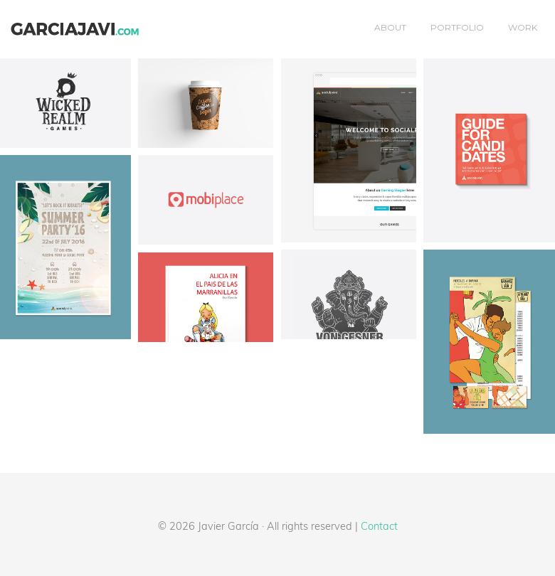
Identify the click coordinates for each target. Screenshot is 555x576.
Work (522, 27)
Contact (379, 526)
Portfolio (457, 27)
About (390, 27)
